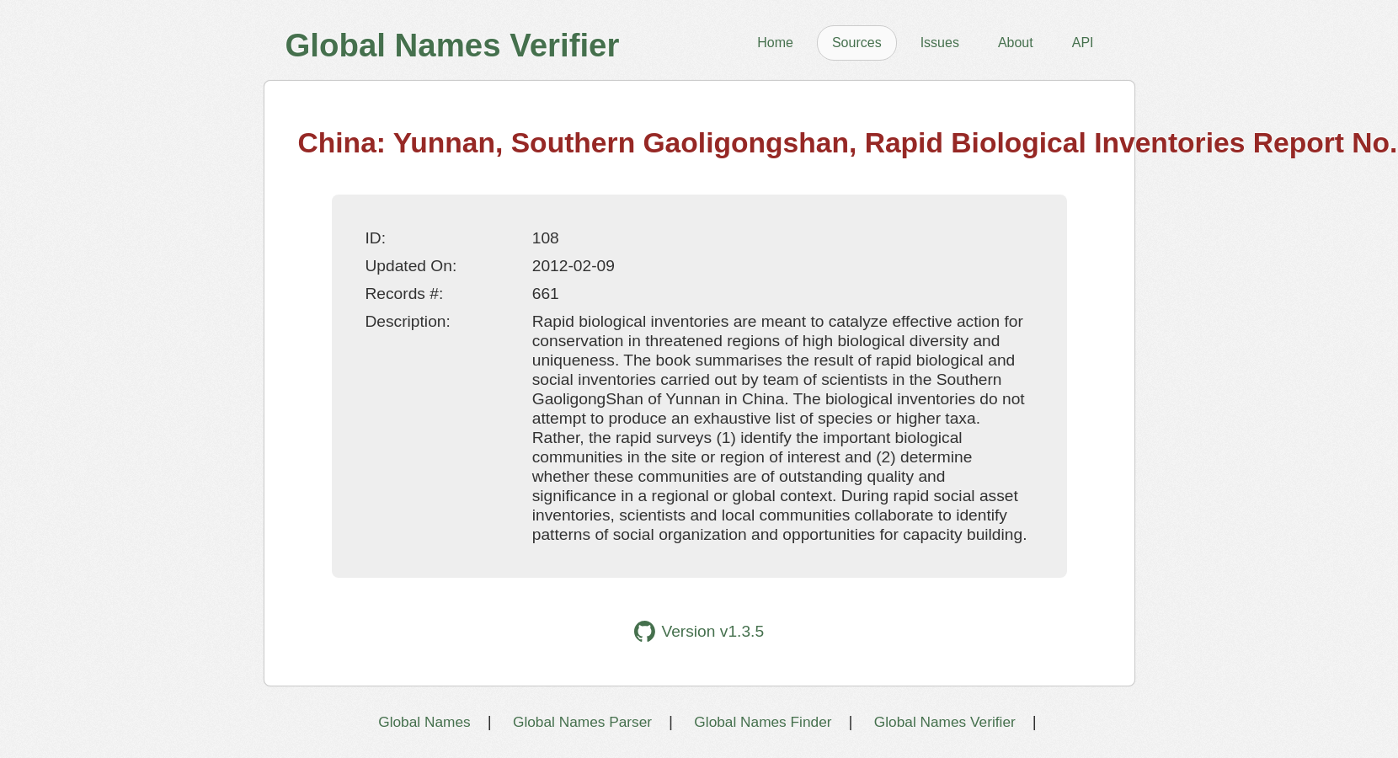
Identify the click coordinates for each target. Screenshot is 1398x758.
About (1015, 42)
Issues (939, 42)
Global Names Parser (582, 721)
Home (775, 42)
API (1083, 42)
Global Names (424, 721)
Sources (857, 42)
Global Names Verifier (945, 721)
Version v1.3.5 (699, 631)
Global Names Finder (762, 721)
